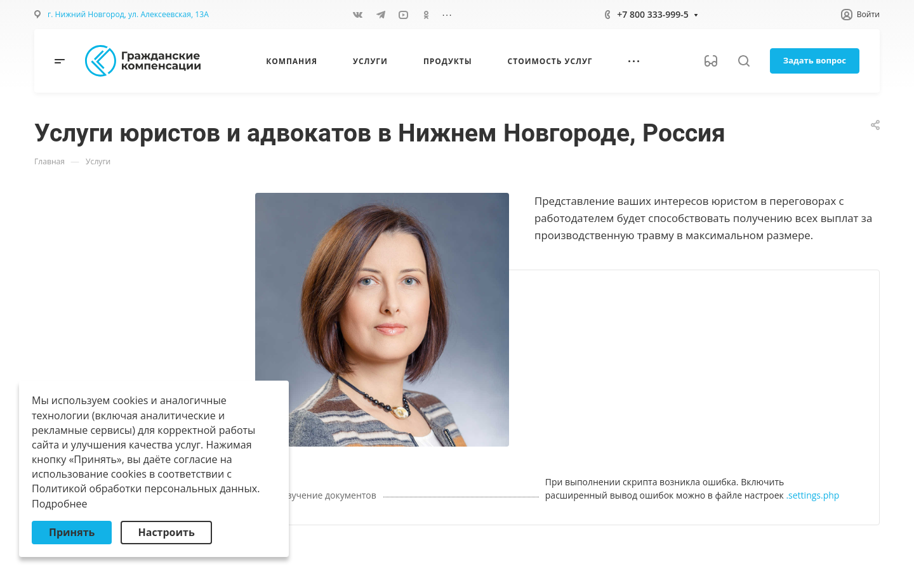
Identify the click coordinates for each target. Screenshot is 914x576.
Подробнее (60, 504)
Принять (72, 532)
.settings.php (812, 495)
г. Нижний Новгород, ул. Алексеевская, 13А (128, 14)
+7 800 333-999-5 (652, 14)
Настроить (166, 532)
